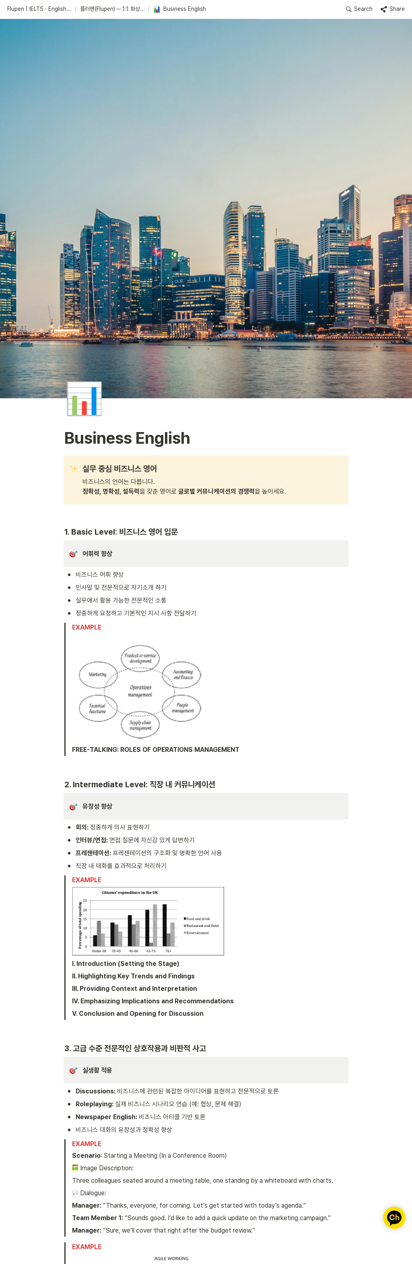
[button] (39, 9)
